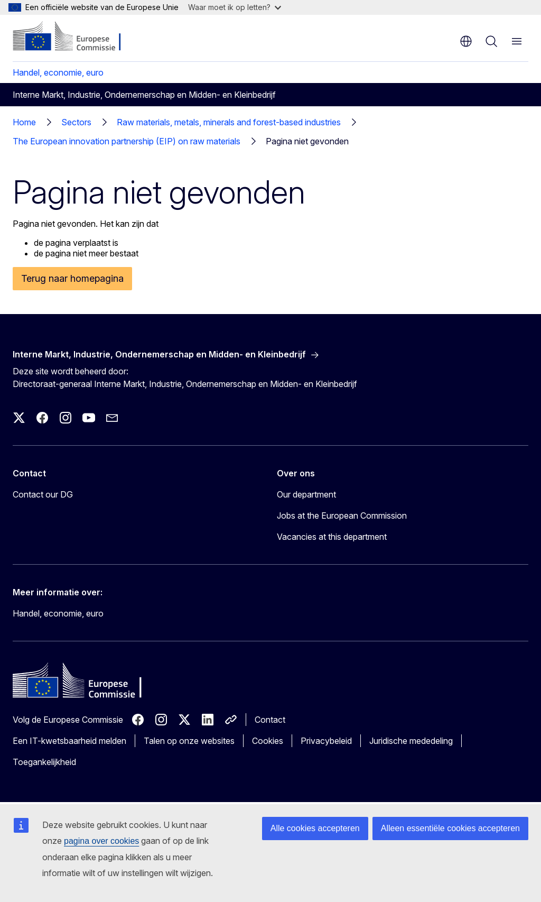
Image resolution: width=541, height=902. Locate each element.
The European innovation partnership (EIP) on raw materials (126, 141)
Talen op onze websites (189, 740)
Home (24, 122)
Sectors (76, 122)
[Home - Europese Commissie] (77, 37)
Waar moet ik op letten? (234, 7)
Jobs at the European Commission (342, 515)
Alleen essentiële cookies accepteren (450, 828)
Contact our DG (43, 494)
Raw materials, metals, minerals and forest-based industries (229, 122)
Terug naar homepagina (72, 278)
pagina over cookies (101, 840)
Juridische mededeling (411, 740)
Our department (306, 494)
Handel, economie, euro (58, 72)
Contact (270, 719)
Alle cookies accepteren (315, 828)
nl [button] (466, 41)
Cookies (267, 740)
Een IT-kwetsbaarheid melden (69, 740)
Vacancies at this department (332, 536)
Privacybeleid (326, 740)
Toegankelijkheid (44, 762)
